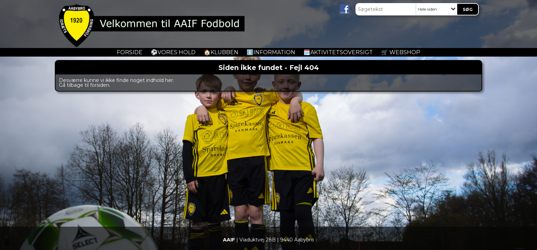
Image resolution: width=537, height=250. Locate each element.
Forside (129, 52)
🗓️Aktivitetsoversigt (338, 52)
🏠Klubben (221, 52)
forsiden (99, 85)
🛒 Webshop (400, 52)
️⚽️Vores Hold (173, 52)
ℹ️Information (271, 52)
